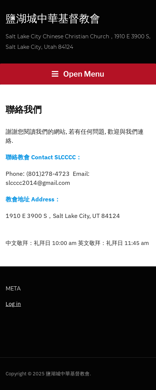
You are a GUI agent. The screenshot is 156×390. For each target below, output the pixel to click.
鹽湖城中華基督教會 (53, 18)
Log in (13, 303)
